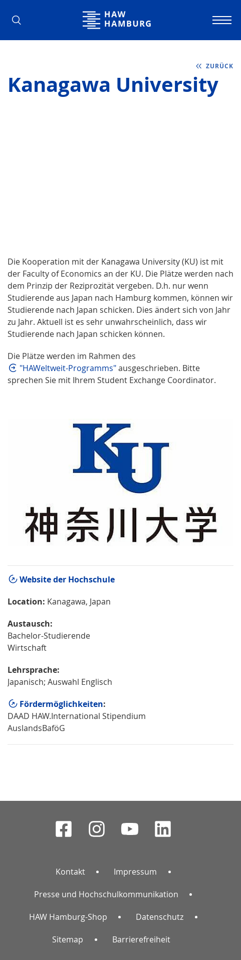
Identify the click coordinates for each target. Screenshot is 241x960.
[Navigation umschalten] (220, 20)
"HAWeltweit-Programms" (68, 368)
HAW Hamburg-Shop (68, 916)
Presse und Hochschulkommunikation (106, 894)
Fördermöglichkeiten (61, 703)
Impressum (135, 871)
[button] (20, 20)
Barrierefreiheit (141, 939)
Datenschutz (159, 916)
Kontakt (70, 871)
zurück (219, 66)
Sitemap (67, 939)
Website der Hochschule (67, 579)
